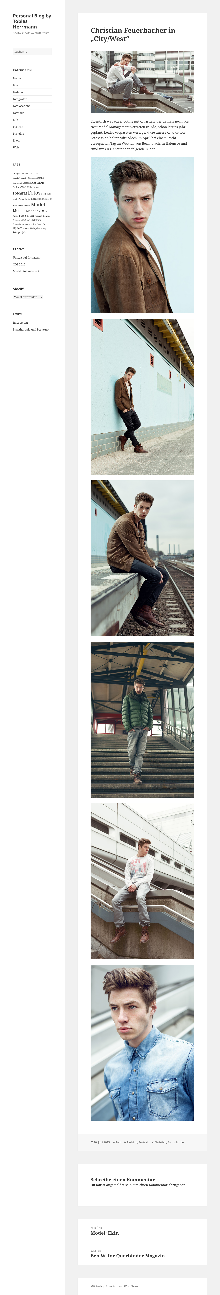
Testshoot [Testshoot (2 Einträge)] (37, 224)
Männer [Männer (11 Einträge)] (32, 211)
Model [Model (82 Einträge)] (38, 204)
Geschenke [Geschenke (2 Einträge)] (46, 194)
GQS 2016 (19, 264)
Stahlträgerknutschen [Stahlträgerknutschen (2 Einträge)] (22, 224)
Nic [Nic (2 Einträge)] (39, 211)
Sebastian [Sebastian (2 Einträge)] (17, 220)
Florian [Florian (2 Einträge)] (36, 187)
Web (16, 147)
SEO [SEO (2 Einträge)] (24, 220)
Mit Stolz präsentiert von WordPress (114, 1286)
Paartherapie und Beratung (31, 329)
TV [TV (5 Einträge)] (43, 224)
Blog (16, 85)
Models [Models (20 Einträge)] (19, 210)
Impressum (20, 322)
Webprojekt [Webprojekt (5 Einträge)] (20, 232)
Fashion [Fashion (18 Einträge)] (37, 182)
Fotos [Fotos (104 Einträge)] (34, 192)
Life (15, 120)
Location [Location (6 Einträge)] (36, 198)
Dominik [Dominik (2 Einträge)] (17, 183)
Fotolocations (21, 106)
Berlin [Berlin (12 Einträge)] (33, 173)
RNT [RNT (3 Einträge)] (32, 215)
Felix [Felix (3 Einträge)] (29, 187)
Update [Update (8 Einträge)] (17, 228)
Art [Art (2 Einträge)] (26, 173)
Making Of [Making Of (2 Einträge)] (47, 199)
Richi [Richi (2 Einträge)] (27, 216)
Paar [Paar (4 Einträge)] (21, 215)
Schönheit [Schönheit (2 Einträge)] (45, 216)
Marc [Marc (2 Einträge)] (15, 205)
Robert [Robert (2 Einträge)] (38, 216)
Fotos (171, 1142)
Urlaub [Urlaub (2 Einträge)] (26, 228)
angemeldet (115, 1185)
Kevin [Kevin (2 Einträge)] (27, 199)
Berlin (17, 78)
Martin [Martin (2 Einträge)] (27, 205)
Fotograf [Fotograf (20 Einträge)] (20, 193)
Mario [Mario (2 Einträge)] (20, 205)
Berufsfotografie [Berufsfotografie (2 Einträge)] (20, 178)
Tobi (118, 1142)
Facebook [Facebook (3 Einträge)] (26, 182)
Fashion (18, 92)
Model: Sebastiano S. (26, 271)
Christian (160, 1142)
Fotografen (20, 99)
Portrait (18, 127)
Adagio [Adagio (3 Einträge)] (16, 173)
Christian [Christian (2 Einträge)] (32, 178)
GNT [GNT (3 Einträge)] (15, 198)
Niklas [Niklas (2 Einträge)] (15, 216)
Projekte (18, 133)
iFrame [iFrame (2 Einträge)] (21, 199)
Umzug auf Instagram (27, 257)
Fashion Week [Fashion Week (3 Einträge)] (20, 187)
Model (180, 1142)
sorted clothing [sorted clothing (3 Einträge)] (34, 220)
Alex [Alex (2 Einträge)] (22, 173)
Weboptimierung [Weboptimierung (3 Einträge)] (38, 228)
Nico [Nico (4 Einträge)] (44, 211)
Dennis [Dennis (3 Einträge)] (40, 177)
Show (16, 140)
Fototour (18, 113)
